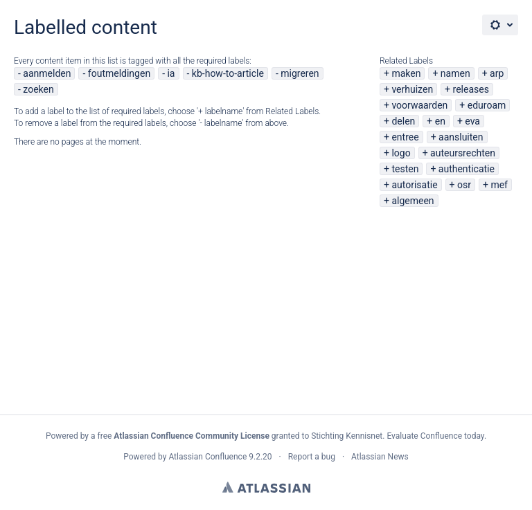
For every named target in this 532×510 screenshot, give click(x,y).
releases (471, 89)
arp (497, 73)
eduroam (487, 105)
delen (403, 121)
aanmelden (47, 73)
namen (455, 73)
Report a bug (311, 457)
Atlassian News (380, 457)
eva (472, 121)
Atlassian (266, 487)
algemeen (412, 200)
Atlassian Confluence (207, 457)
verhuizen (412, 89)
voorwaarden (419, 105)
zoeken (38, 89)
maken (405, 73)
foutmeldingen (119, 73)
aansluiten (460, 137)
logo (400, 152)
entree (404, 137)
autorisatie (414, 184)
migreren (300, 73)
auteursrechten (462, 152)
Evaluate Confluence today (435, 436)
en (440, 121)
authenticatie (466, 168)
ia (171, 73)
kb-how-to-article (228, 73)
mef (499, 184)
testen (404, 168)
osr (464, 184)
